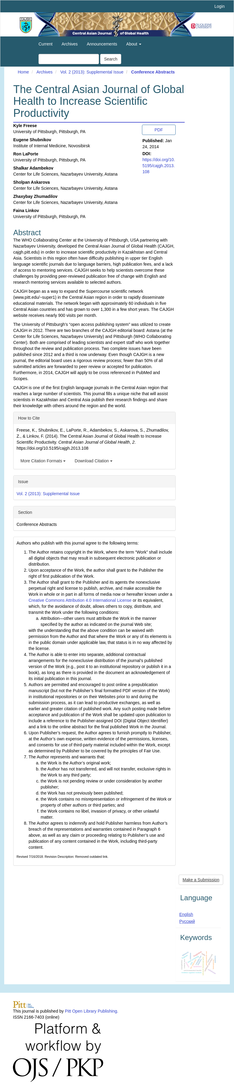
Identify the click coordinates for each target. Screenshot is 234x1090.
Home (23, 72)
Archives (70, 44)
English (186, 914)
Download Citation (93, 460)
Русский (187, 921)
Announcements (102, 44)
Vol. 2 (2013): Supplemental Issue (91, 72)
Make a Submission (201, 879)
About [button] (133, 44)
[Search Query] (68, 59)
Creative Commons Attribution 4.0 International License (80, 600)
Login (219, 6)
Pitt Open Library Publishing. (91, 1011)
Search (110, 59)
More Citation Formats (43, 460)
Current (45, 44)
